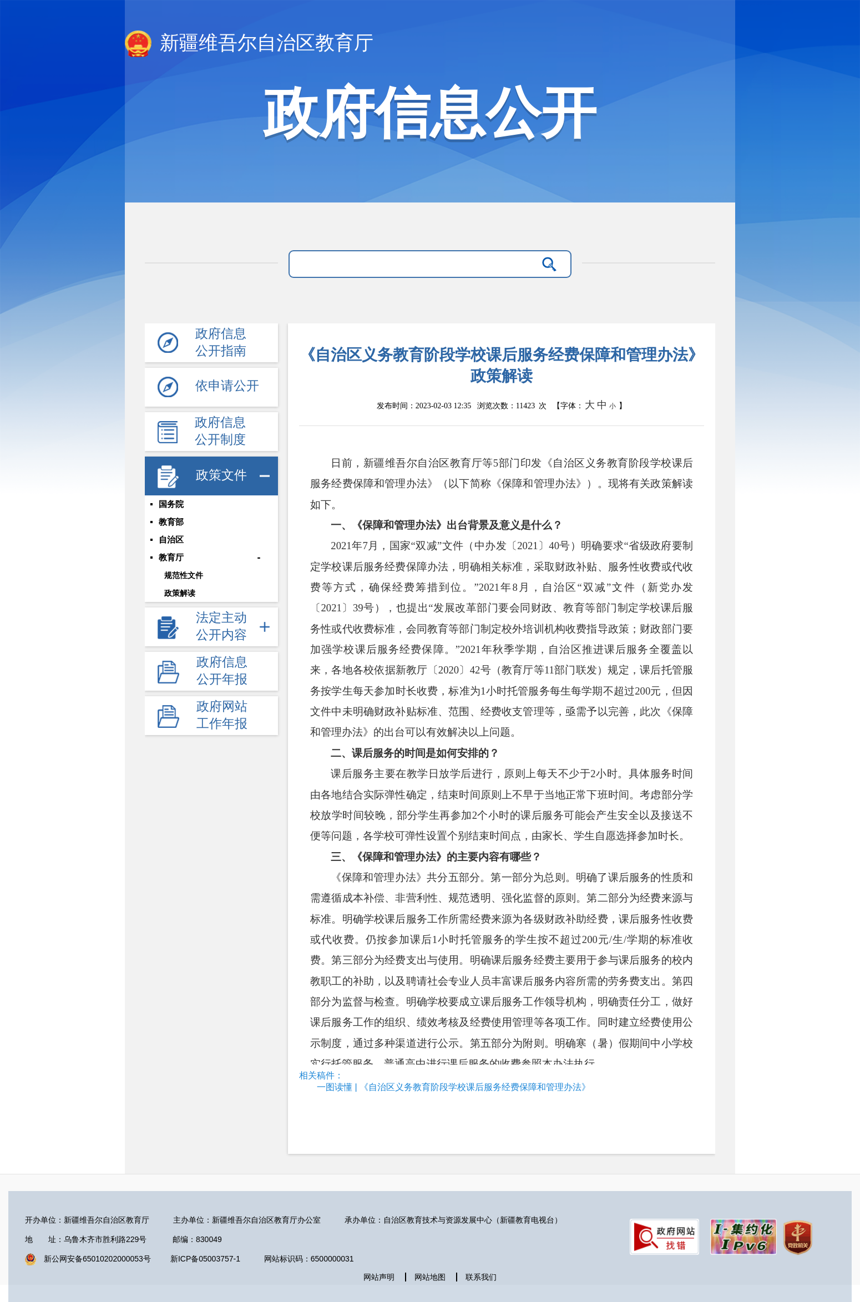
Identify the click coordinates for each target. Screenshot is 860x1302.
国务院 (171, 504)
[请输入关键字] (416, 264)
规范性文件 (183, 575)
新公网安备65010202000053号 (97, 1258)
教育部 (171, 522)
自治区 (171, 539)
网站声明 (378, 1277)
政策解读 (179, 593)
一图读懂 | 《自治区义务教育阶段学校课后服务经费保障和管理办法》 (453, 1087)
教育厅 (171, 557)
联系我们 (481, 1277)
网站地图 (430, 1277)
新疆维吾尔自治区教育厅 (249, 44)
